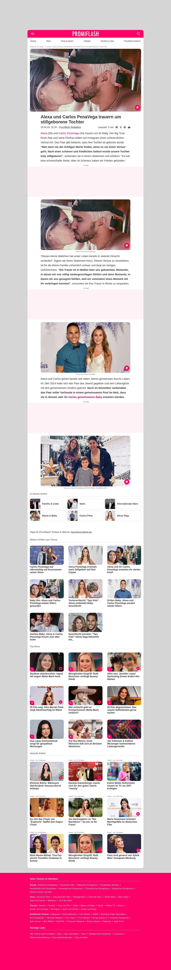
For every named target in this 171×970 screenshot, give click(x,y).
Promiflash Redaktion (70, 127)
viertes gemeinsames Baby (85, 397)
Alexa (44, 133)
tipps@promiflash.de (81, 532)
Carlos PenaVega (68, 133)
